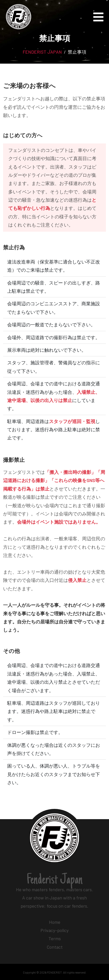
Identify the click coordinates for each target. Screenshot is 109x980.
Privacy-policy (54, 930)
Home (54, 922)
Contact (55, 947)
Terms (54, 938)
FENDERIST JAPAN (42, 52)
